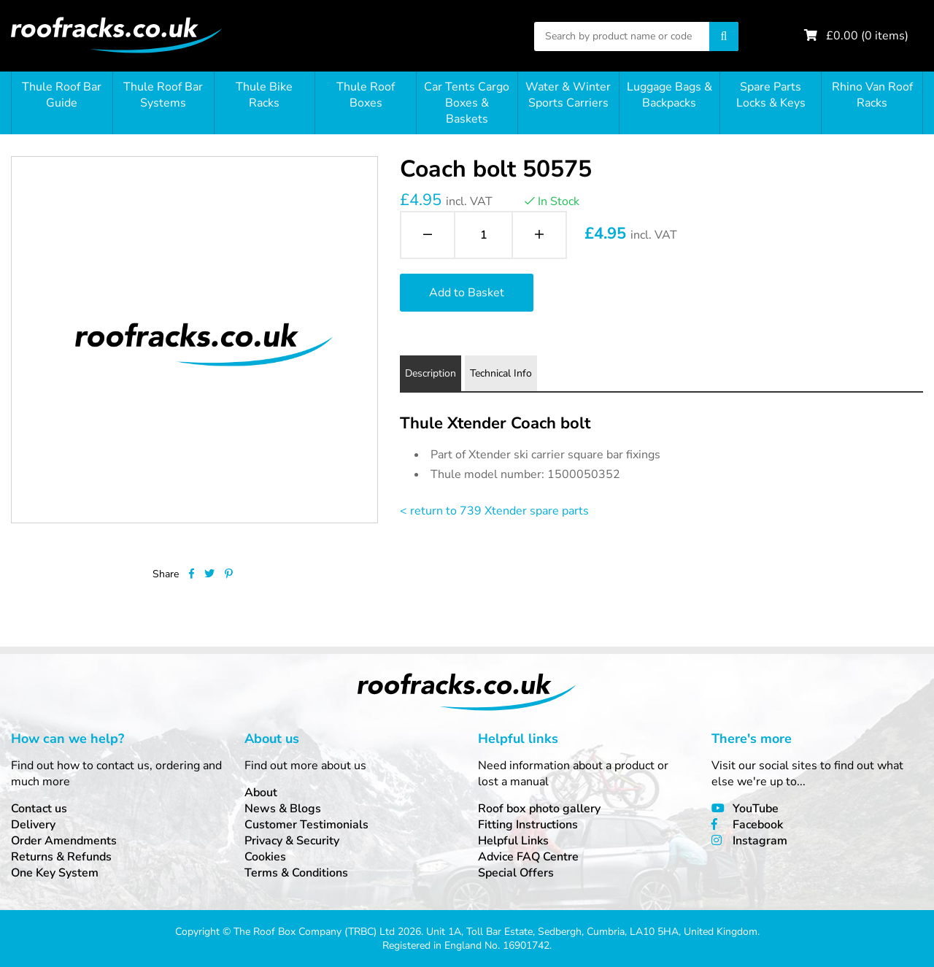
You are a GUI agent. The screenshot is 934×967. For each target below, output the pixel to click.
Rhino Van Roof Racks (872, 95)
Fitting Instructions (528, 825)
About (260, 793)
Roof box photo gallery (539, 809)
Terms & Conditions (296, 873)
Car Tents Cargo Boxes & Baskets (466, 103)
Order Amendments (64, 841)
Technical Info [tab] (501, 373)
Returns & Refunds (61, 857)
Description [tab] (430, 373)
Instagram (760, 841)
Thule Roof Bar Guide (61, 95)
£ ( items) (867, 36)
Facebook (758, 825)
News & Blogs (282, 809)
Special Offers (516, 873)
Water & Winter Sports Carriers (568, 95)
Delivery (33, 825)
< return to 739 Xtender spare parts (494, 511)
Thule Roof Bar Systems (163, 95)
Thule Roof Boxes (365, 95)
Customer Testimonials (306, 825)
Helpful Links (513, 841)
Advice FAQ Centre (528, 857)
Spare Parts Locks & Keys (771, 95)
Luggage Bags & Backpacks (669, 95)
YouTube (756, 809)
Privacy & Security (291, 841)
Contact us (39, 809)
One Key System (55, 873)
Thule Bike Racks (264, 95)
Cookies (265, 857)
